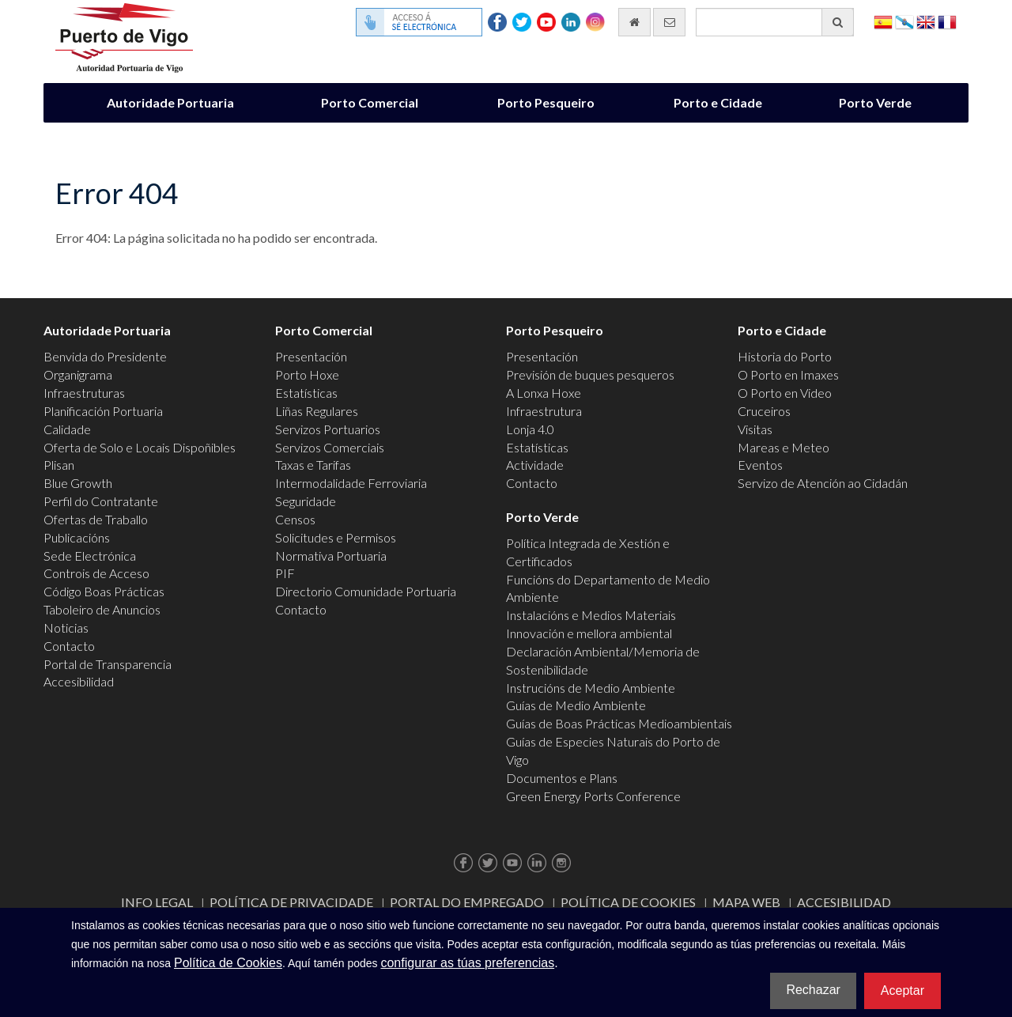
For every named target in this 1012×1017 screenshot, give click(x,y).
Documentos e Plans (561, 777)
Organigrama (77, 374)
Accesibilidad (78, 681)
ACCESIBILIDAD (844, 901)
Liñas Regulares (316, 410)
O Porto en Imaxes (788, 374)
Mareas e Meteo (783, 447)
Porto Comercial (369, 102)
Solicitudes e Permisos (335, 537)
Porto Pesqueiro (546, 102)
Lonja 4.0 (530, 429)
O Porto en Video (785, 392)
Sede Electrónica (89, 555)
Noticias (66, 627)
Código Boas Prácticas (103, 591)
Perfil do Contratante (100, 500)
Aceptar (902, 990)
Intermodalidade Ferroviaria (351, 482)
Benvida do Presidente (105, 356)
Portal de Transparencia (107, 663)
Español (883, 20)
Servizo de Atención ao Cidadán (823, 482)
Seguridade (305, 500)
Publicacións (76, 537)
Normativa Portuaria (331, 555)
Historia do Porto (785, 356)
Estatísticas (306, 392)
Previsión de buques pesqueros (590, 374)
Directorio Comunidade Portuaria (365, 591)
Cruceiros (764, 410)
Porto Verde (875, 102)
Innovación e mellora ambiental (589, 633)
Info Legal (157, 901)
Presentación (311, 356)
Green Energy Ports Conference (593, 795)
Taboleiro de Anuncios (101, 609)
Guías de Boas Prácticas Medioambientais (619, 723)
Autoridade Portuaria (170, 102)
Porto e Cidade (718, 102)
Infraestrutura (544, 410)
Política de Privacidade (291, 901)
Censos (295, 519)
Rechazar (813, 989)
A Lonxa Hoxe (543, 392)
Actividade (535, 464)
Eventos (760, 464)
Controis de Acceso (96, 572)
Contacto (69, 645)
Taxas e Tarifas (313, 464)
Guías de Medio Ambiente (576, 705)
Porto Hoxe (307, 374)
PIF (285, 572)
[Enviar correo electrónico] (669, 22)
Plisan (58, 464)
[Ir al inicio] (634, 22)
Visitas (755, 429)
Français (947, 20)
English (925, 20)
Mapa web (746, 901)
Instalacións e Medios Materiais (591, 614)
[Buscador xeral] (775, 22)
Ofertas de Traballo (95, 519)
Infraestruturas (84, 392)
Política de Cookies (628, 901)
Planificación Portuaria (103, 410)
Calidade (67, 429)
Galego (904, 20)
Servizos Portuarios (327, 429)
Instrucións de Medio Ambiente (590, 687)
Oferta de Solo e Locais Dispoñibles (139, 447)
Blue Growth (77, 482)
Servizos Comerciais (329, 447)
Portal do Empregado (467, 901)
